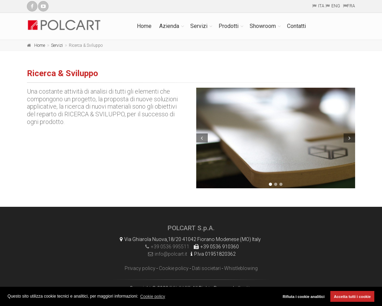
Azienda (169, 26)
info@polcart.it (166, 254)
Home (144, 26)
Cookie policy (174, 268)
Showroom (263, 26)
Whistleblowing (241, 268)
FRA (351, 5)
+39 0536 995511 (165, 246)
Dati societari (206, 268)
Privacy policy (140, 268)
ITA (321, 5)
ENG (335, 5)
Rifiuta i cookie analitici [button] (304, 296)
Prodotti (228, 26)
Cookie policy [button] (152, 296)
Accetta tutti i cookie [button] (352, 296)
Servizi (198, 26)
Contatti (296, 26)
